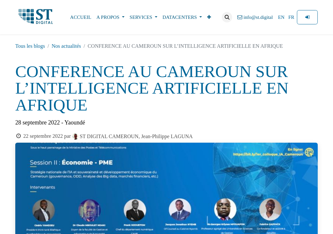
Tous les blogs (30, 46)
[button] (227, 17)
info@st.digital (255, 17)
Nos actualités (66, 46)
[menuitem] (81, 17)
